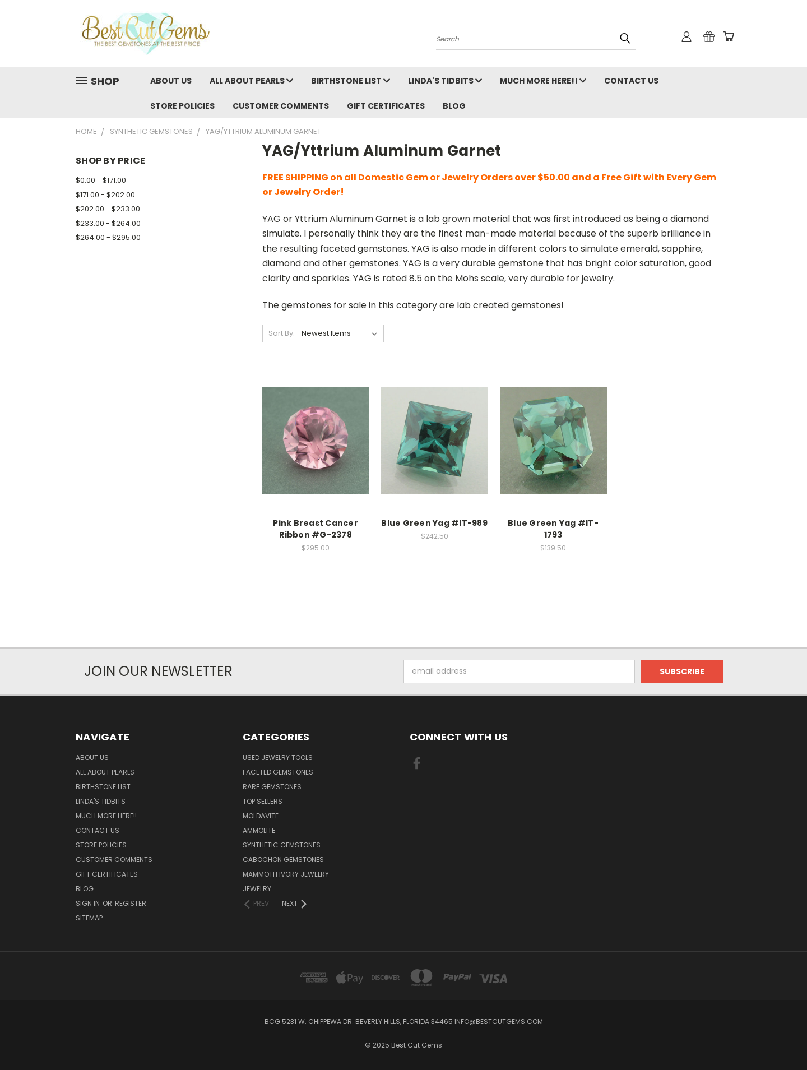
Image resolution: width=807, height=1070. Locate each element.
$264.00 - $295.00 (108, 237)
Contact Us (631, 80)
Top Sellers (262, 801)
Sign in (88, 903)
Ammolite (259, 830)
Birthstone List (350, 80)
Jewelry (257, 888)
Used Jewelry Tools (278, 757)
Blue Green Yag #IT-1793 (553, 528)
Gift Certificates (386, 106)
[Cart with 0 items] (728, 36)
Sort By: (281, 333)
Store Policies (182, 106)
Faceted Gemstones (278, 772)
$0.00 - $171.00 (101, 180)
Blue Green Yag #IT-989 (434, 523)
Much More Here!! (543, 80)
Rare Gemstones (272, 786)
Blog (454, 106)
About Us (171, 80)
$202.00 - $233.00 (108, 208)
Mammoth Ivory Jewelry (286, 874)
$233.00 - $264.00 (108, 223)
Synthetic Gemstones (282, 845)
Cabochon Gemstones (283, 859)
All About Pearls (251, 80)
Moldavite (261, 816)
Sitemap (89, 918)
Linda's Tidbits (445, 80)
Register (130, 903)
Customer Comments (281, 106)
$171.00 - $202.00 (105, 194)
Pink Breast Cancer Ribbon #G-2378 (315, 528)
